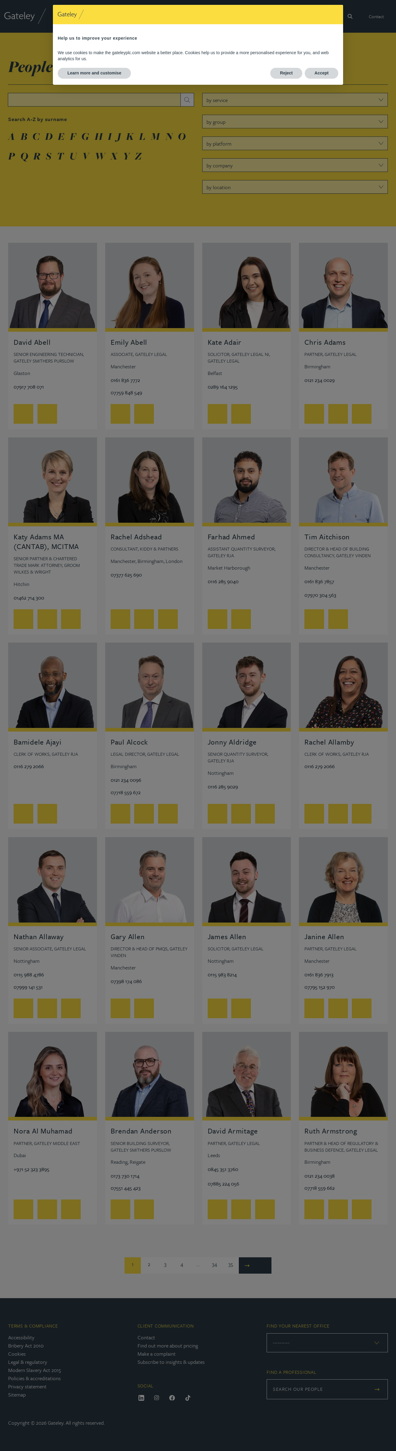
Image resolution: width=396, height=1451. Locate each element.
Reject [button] (286, 73)
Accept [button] (321, 73)
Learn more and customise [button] (94, 73)
